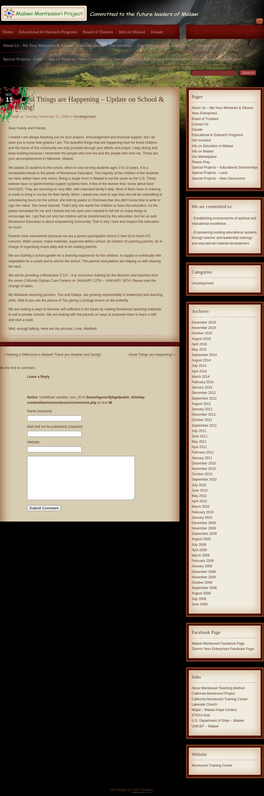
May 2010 (199, 496)
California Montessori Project (213, 693)
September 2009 (204, 534)
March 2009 (200, 555)
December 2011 (204, 414)
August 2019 (201, 339)
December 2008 (204, 572)
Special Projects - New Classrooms (78, 59)
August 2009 (201, 539)
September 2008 (204, 588)
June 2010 (199, 490)
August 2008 (201, 593)
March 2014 (200, 377)
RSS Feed (259, 22)
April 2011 (199, 447)
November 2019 (204, 328)
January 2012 (202, 409)
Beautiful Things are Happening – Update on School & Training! (86, 103)
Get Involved (120, 45)
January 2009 (202, 566)
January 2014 (202, 387)
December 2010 (204, 463)
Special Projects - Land (22, 59)
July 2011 (199, 431)
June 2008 (199, 604)
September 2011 (204, 426)
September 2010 (204, 479)
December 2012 (204, 393)
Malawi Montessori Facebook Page (218, 643)
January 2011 (202, 458)
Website (33, 442)
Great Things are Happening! (150, 355)
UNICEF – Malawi (205, 726)
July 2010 (199, 485)
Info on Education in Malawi (216, 59)
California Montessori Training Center (220, 699)
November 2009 (204, 528)
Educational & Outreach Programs (48, 32)
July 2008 (199, 599)
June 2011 (199, 436)
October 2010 (202, 474)
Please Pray (206, 45)
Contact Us (181, 45)
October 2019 (202, 333)
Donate (157, 32)
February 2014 (203, 382)
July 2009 (199, 545)
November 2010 (204, 469)
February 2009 (203, 561)
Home (8, 32)
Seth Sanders (142, 790)
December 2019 (204, 322)
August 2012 (201, 404)
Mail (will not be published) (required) (55, 427)
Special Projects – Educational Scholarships (225, 167)
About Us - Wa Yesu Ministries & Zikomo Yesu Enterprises (53, 45)
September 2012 (204, 398)
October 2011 (202, 420)
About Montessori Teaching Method (218, 688)
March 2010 (200, 507)
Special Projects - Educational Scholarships (150, 59)
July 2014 (199, 366)
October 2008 (202, 583)
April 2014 (199, 371)
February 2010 (203, 512)
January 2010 (202, 518)
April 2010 (199, 501)
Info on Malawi (132, 32)
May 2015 (199, 350)
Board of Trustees (98, 32)
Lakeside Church (204, 704)
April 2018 (199, 344)
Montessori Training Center (212, 765)
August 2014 (201, 360)
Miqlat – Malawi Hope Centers (214, 710)
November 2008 (204, 577)
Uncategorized (84, 117)
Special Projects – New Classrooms (218, 178)
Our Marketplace (151, 45)
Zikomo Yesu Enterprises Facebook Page (223, 649)
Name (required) (39, 411)
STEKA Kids (201, 715)
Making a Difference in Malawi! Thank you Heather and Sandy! (54, 355)
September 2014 (204, 355)
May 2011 (199, 442)
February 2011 (203, 452)
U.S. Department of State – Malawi (218, 721)
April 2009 (199, 550)
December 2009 (204, 523)
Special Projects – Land (209, 173)
